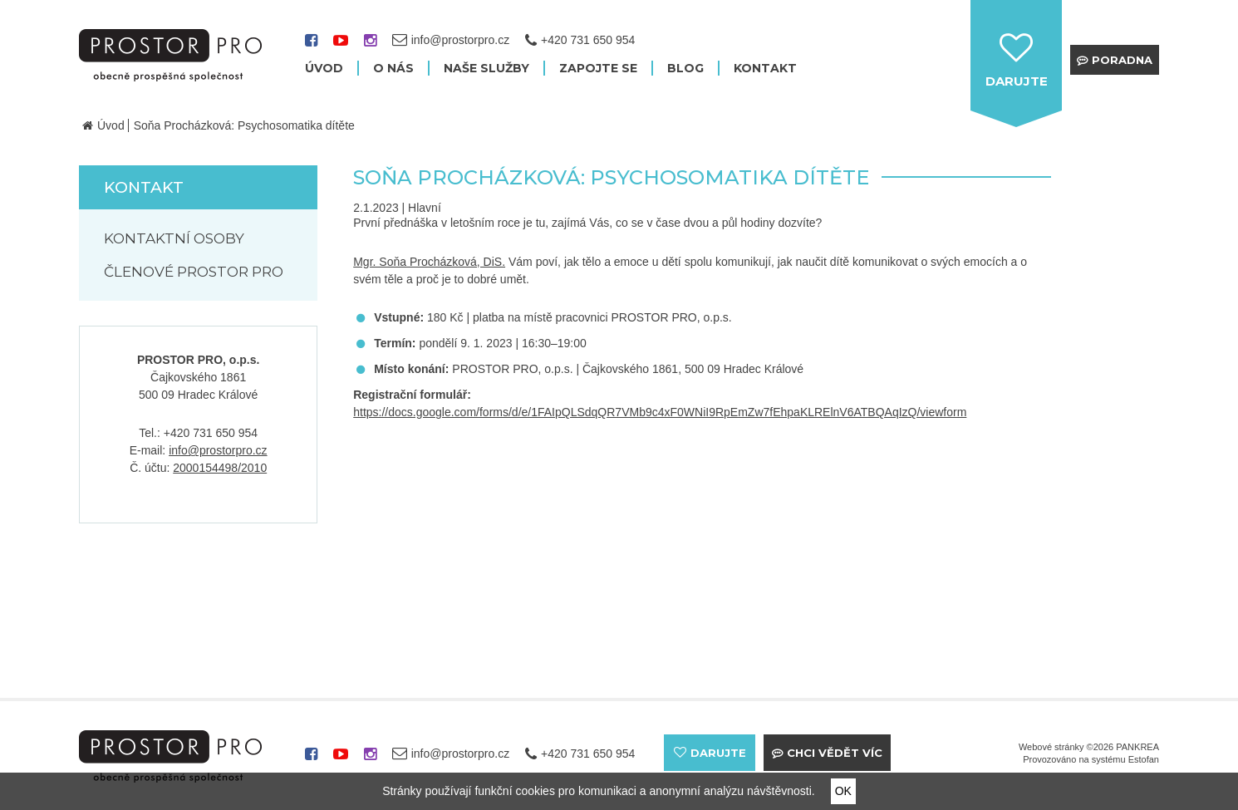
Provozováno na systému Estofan (1091, 759)
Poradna (1122, 59)
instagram (370, 46)
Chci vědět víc (834, 752)
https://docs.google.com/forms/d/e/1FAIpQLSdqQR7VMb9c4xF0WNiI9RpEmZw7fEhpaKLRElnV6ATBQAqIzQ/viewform (659, 412)
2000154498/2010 (220, 467)
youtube (340, 46)
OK (843, 791)
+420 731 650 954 (588, 40)
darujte (1016, 81)
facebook (311, 46)
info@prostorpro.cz (218, 450)
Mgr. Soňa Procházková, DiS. (429, 261)
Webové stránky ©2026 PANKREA (1089, 747)
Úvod (111, 125)
